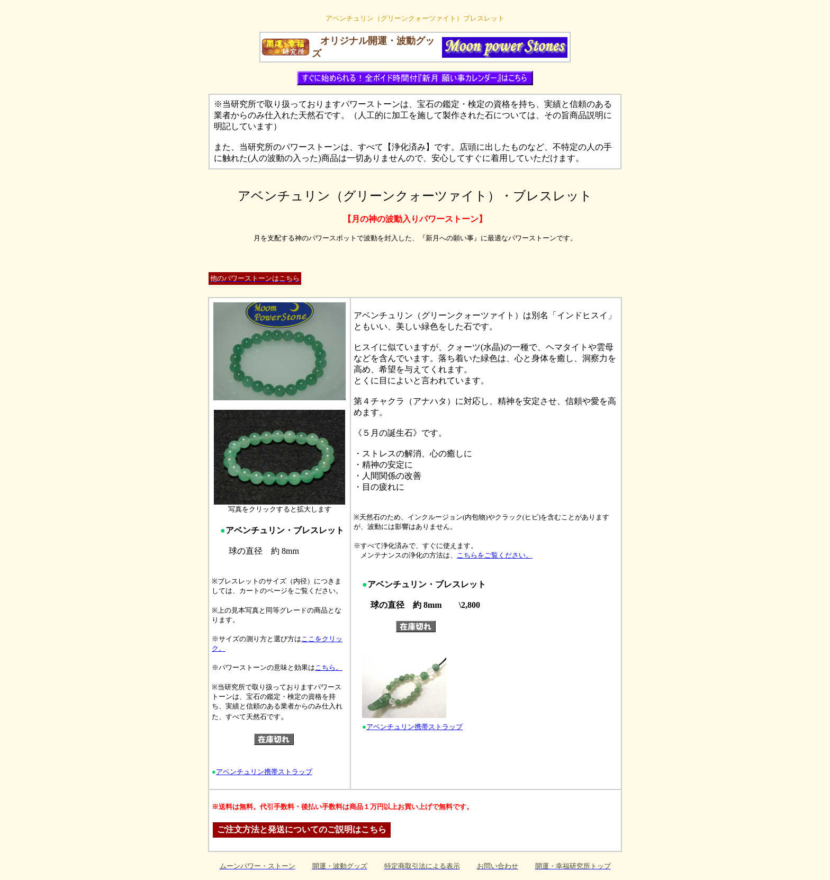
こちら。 (328, 667)
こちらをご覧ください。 (495, 555)
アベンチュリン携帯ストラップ (264, 772)
